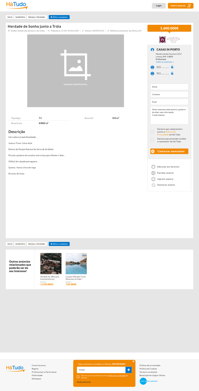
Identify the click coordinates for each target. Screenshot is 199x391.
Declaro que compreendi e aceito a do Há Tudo (170, 136)
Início (10, 249)
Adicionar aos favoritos (168, 171)
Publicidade (37, 375)
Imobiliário (21, 249)
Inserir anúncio (181, 5)
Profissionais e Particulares (44, 372)
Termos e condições (148, 372)
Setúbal (43, 287)
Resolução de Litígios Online (152, 375)
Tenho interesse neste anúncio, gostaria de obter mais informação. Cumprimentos (169, 120)
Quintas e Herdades (37, 249)
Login (159, 5)
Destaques (36, 379)
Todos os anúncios (164, 66)
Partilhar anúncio (165, 177)
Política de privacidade (150, 365)
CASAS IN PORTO (168, 54)
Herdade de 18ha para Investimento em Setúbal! (49, 283)
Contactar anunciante (171, 155)
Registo (35, 369)
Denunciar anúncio (166, 189)
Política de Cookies (148, 369)
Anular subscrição (84, 382)
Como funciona (39, 365)
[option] (51, 274)
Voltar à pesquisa (60, 17)
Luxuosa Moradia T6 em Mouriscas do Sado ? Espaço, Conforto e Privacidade (76, 283)
